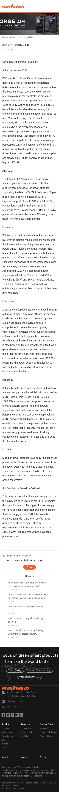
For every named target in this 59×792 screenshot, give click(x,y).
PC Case (5, 728)
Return (29, 567)
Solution (25, 724)
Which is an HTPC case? (19, 555)
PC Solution (26, 728)
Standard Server (46, 736)
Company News (27, 37)
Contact (44, 757)
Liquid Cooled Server (48, 732)
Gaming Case (7, 732)
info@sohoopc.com (15, 701)
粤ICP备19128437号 (10, 786)
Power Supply (7, 736)
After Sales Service (29, 677)
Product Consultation (39, 670)
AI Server (43, 728)
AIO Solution (26, 736)
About (4, 757)
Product (5, 724)
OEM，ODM (15, 670)
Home (5, 37)
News (14, 37)
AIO (2, 740)
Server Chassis (48, 724)
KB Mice (4, 748)
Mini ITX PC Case (8, 788)
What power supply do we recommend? (26, 560)
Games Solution (27, 732)
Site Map (21, 788)
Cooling (4, 744)
